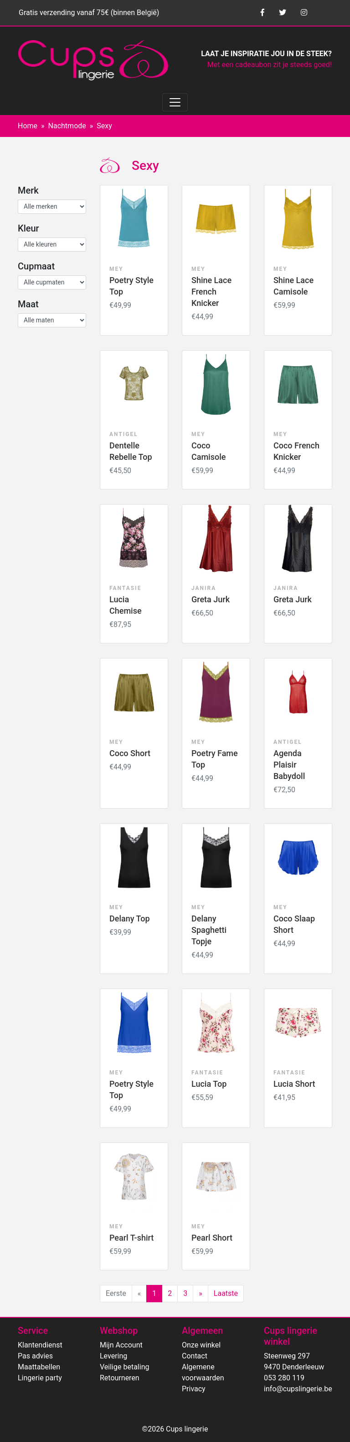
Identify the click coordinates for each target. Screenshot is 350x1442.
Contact (194, 1356)
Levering (113, 1356)
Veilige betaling (124, 1367)
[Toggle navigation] (175, 102)
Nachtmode (67, 125)
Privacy (194, 1388)
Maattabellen (39, 1367)
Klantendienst (40, 1345)
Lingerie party (40, 1378)
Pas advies (35, 1356)
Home (27, 125)
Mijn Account (121, 1345)
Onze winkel (201, 1345)
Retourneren (119, 1378)
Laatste (226, 1293)
